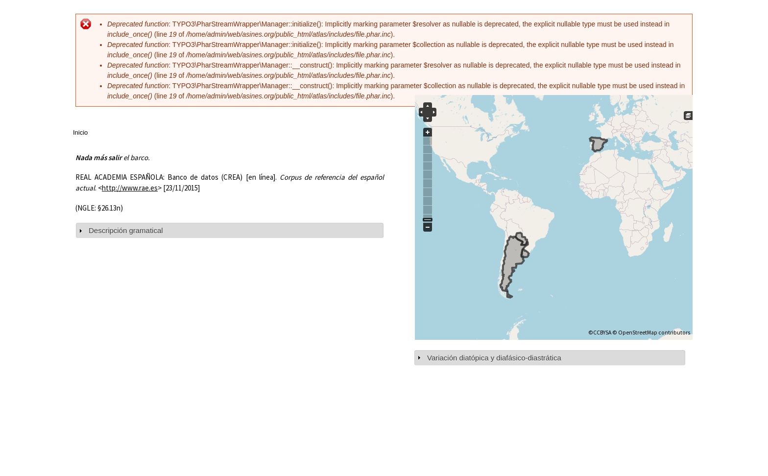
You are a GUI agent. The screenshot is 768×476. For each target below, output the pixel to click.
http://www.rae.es (130, 187)
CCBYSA (602, 332)
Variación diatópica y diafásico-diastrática (494, 358)
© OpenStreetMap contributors (651, 332)
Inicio (80, 132)
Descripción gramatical (126, 230)
